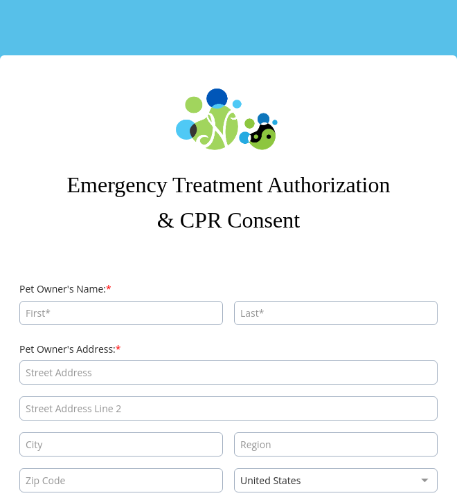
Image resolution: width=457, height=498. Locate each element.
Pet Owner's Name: (62, 288)
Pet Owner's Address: (67, 349)
